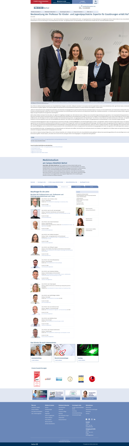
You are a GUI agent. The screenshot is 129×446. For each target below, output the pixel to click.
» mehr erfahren (35, 360)
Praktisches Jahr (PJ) (51, 186)
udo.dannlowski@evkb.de (46, 217)
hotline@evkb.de (89, 435)
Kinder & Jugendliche (49, 415)
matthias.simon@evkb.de (46, 325)
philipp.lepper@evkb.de (46, 255)
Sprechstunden (62, 407)
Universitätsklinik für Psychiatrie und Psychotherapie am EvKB (58, 213)
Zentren (46, 407)
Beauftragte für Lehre (84, 182)
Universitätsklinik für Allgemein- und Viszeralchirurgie (56, 309)
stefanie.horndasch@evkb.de (47, 242)
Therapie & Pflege (62, 411)
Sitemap (87, 413)
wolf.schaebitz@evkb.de (46, 302)
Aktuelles (91, 186)
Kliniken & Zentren (35, 11)
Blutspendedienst (62, 419)
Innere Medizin (48, 419)
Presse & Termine (78, 11)
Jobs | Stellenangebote (36, 413)
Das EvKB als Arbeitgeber (36, 411)
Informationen (89, 405)
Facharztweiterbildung (77, 413)
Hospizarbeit (61, 417)
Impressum (88, 411)
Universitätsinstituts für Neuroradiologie (54, 262)
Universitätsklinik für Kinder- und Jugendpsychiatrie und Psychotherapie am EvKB (49, 139)
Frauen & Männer (48, 417)
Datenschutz (88, 407)
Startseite (33, 182)
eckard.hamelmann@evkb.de (47, 230)
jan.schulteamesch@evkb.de (47, 313)
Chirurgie (47, 411)
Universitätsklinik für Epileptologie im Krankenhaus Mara (57, 201)
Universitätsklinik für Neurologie (52, 298)
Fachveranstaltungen (76, 415)
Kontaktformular (89, 426)
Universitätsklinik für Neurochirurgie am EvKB (55, 321)
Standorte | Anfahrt (35, 407)
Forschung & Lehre (64, 11)
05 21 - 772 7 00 (89, 425)
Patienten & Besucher (50, 11)
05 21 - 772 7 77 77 (89, 432)
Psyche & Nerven (48, 421)
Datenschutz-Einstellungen (91, 409)
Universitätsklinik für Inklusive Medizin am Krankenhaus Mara (59, 288)
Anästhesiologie (48, 409)
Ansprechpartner (78, 186)
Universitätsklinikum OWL (71, 182)
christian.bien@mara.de (46, 205)
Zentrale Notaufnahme (50, 423)
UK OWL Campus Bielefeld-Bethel (55, 182)
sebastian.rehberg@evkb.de (47, 279)
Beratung (61, 413)
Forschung (74, 411)
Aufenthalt (61, 409)
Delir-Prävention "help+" (64, 415)
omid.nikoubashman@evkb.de (47, 266)
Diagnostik (47, 413)
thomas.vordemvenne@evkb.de (48, 336)
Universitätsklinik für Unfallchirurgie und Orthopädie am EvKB (58, 332)
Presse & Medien (35, 409)
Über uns (89, 11)
